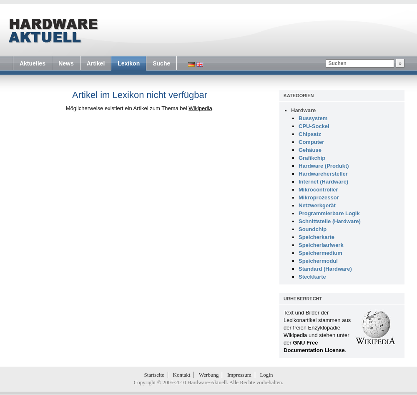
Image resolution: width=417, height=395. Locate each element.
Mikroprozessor (319, 197)
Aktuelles (32, 63)
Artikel (96, 63)
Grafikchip (312, 158)
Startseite (154, 375)
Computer (311, 142)
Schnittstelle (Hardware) (330, 221)
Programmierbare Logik (329, 213)
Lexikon (129, 63)
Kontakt (182, 375)
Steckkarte (312, 277)
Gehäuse (310, 150)
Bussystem (313, 118)
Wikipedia (200, 108)
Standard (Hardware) (325, 269)
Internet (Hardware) (323, 182)
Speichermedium (320, 253)
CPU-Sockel (314, 126)
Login (266, 375)
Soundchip (313, 229)
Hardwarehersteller (323, 174)
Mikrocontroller (318, 189)
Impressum (239, 375)
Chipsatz (310, 134)
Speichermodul (318, 261)
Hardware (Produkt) (324, 166)
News (66, 63)
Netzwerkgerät (317, 205)
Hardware (303, 110)
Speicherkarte (316, 237)
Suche (161, 63)
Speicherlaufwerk (321, 245)
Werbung (209, 375)
